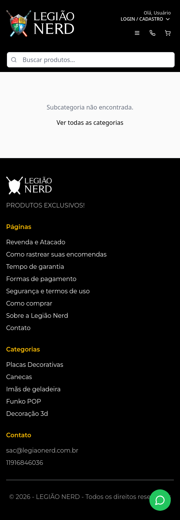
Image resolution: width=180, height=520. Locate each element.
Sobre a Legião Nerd (37, 315)
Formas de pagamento (41, 279)
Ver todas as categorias (90, 122)
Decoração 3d (27, 413)
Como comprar (29, 303)
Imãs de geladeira (33, 389)
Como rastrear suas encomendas (56, 254)
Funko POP (23, 401)
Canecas (19, 377)
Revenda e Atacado (35, 242)
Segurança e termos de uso (48, 291)
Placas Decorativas (34, 364)
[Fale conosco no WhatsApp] (160, 500)
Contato (18, 328)
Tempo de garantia (35, 266)
